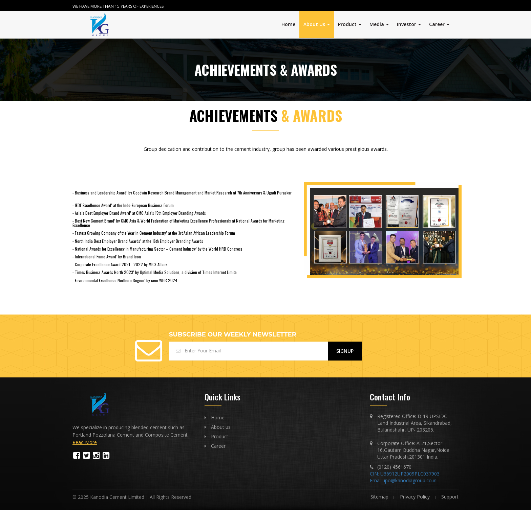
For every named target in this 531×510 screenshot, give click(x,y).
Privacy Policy (415, 496)
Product (349, 24)
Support (450, 496)
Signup (345, 351)
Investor (409, 24)
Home (288, 24)
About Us (316, 24)
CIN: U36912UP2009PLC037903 (405, 473)
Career (439, 24)
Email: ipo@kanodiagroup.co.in (403, 480)
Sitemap (379, 496)
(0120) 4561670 (394, 467)
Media (379, 24)
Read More (84, 442)
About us (221, 427)
